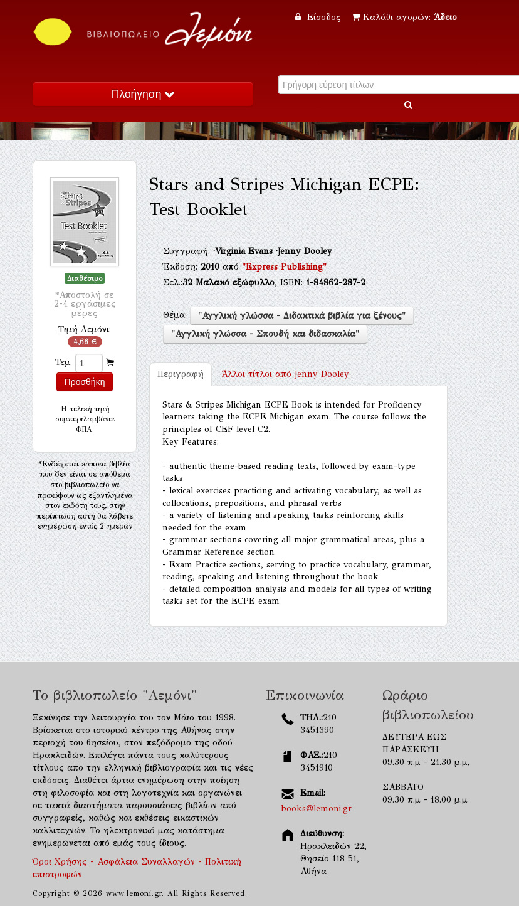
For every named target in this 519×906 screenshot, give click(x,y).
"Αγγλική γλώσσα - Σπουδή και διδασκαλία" (265, 334)
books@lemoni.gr (316, 808)
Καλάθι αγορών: (404, 17)
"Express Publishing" (284, 266)
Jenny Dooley (285, 374)
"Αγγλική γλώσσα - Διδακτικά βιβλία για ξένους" (302, 315)
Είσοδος (319, 17)
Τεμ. (63, 362)
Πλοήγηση (143, 94)
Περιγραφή (180, 374)
